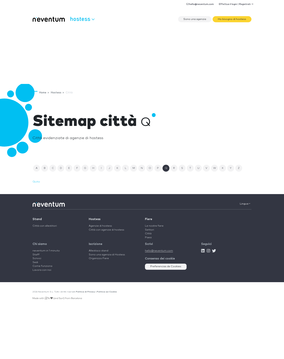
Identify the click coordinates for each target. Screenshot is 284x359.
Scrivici (37, 258)
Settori (149, 230)
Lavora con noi (42, 270)
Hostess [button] (82, 18)
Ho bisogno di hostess (232, 19)
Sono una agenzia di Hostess (107, 254)
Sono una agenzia (194, 19)
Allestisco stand (98, 250)
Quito (36, 181)
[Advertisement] (142, 54)
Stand (37, 219)
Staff (36, 254)
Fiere (148, 219)
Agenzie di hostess (100, 226)
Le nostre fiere (154, 226)
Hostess (94, 219)
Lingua (245, 203)
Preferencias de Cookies (165, 266)
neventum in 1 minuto (46, 250)
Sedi (35, 262)
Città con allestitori (45, 226)
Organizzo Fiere (99, 258)
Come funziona (42, 266)
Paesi (148, 237)
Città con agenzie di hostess (106, 230)
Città (148, 233)
